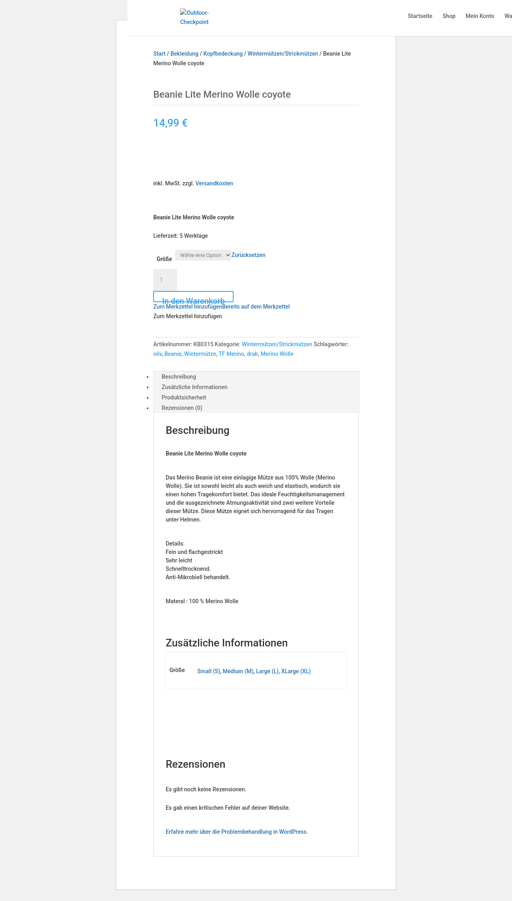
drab (252, 354)
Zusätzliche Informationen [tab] (194, 387)
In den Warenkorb (193, 299)
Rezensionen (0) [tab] (182, 408)
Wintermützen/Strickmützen (283, 53)
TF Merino (231, 354)
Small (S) (208, 671)
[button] (221, 306)
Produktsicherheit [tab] (184, 397)
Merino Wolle (277, 354)
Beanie (173, 354)
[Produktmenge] (165, 280)
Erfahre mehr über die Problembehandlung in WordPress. (237, 832)
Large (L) (267, 671)
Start (159, 53)
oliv (157, 354)
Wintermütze (200, 354)
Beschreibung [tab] (179, 376)
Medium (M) (238, 671)
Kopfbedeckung (222, 53)
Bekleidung (184, 53)
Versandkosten (214, 183)
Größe (164, 259)
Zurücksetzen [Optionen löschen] (248, 255)
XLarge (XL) (296, 671)
